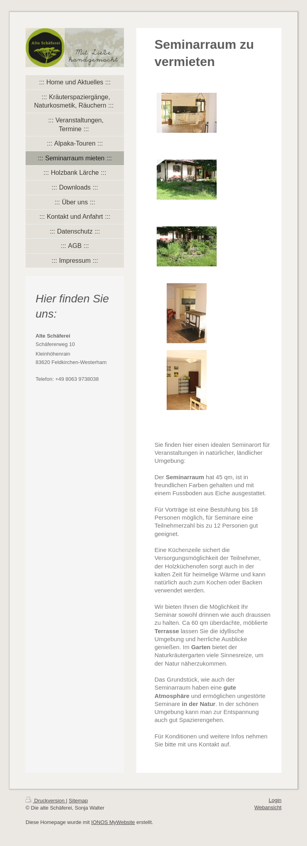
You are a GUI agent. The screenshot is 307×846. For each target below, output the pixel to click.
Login (275, 800)
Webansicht (267, 807)
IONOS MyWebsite (113, 822)
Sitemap (78, 801)
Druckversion (46, 801)
